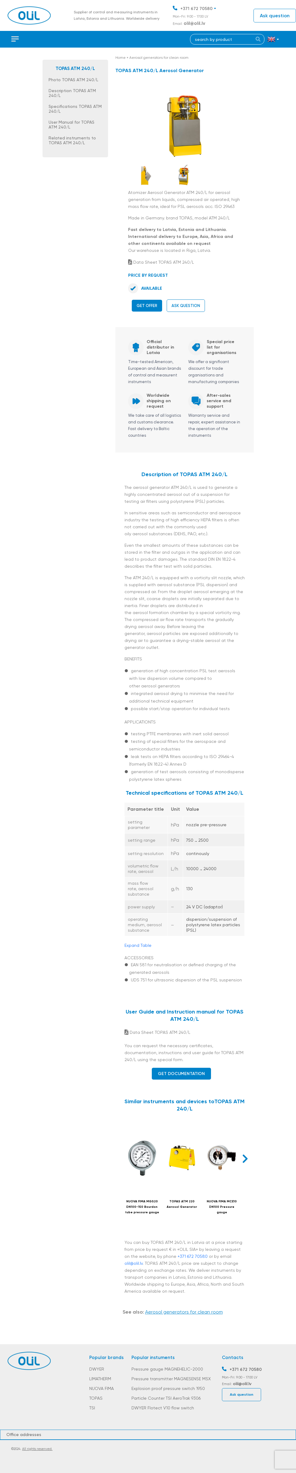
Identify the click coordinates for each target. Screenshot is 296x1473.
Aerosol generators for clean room (159, 57)
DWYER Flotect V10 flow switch (162, 1407)
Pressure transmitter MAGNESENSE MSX (171, 1378)
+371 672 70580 (196, 8)
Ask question (275, 15)
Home (120, 57)
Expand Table (137, 945)
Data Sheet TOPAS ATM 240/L (161, 262)
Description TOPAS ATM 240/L (72, 93)
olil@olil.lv (194, 23)
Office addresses (23, 1434)
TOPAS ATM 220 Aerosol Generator (182, 1204)
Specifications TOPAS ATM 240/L (75, 109)
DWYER (96, 1369)
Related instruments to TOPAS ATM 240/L (72, 140)
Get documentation (181, 1073)
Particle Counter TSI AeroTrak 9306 (166, 1398)
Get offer (147, 305)
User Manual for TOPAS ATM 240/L (71, 124)
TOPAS (96, 1398)
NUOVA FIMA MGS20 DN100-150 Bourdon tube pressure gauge (142, 1207)
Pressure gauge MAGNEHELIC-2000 (167, 1369)
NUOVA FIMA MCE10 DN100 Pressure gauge (222, 1207)
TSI (92, 1407)
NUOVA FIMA (101, 1388)
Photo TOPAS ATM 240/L (73, 79)
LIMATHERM (100, 1378)
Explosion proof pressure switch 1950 (168, 1388)
